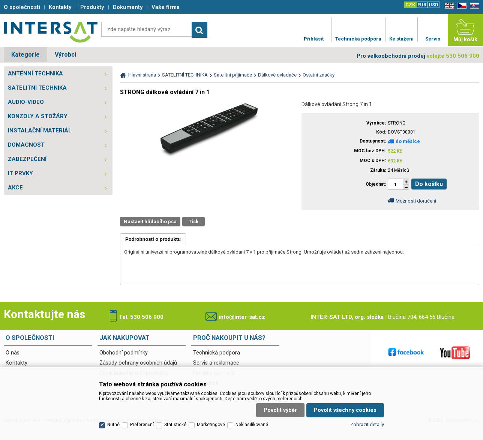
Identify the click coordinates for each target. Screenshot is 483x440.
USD (433, 5)
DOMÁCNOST (26, 144)
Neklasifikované (252, 424)
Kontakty (16, 363)
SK (473, 6)
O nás (13, 353)
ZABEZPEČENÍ (27, 159)
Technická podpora (216, 353)
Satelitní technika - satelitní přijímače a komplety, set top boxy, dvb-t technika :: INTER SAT (51, 32)
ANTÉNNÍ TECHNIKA (35, 73)
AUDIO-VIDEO (26, 102)
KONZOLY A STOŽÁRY (38, 116)
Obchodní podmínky (123, 353)
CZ (461, 6)
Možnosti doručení (416, 201)
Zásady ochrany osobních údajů (138, 363)
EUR (421, 5)
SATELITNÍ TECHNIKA (37, 87)
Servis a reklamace (216, 363)
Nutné (113, 424)
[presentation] (153, 239)
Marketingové (211, 424)
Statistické (175, 424)
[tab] (153, 239)
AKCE (15, 187)
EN (448, 6)
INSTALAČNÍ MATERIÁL (40, 130)
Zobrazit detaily (367, 424)
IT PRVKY (20, 173)
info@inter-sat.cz (242, 317)
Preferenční (142, 424)
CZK (410, 5)
